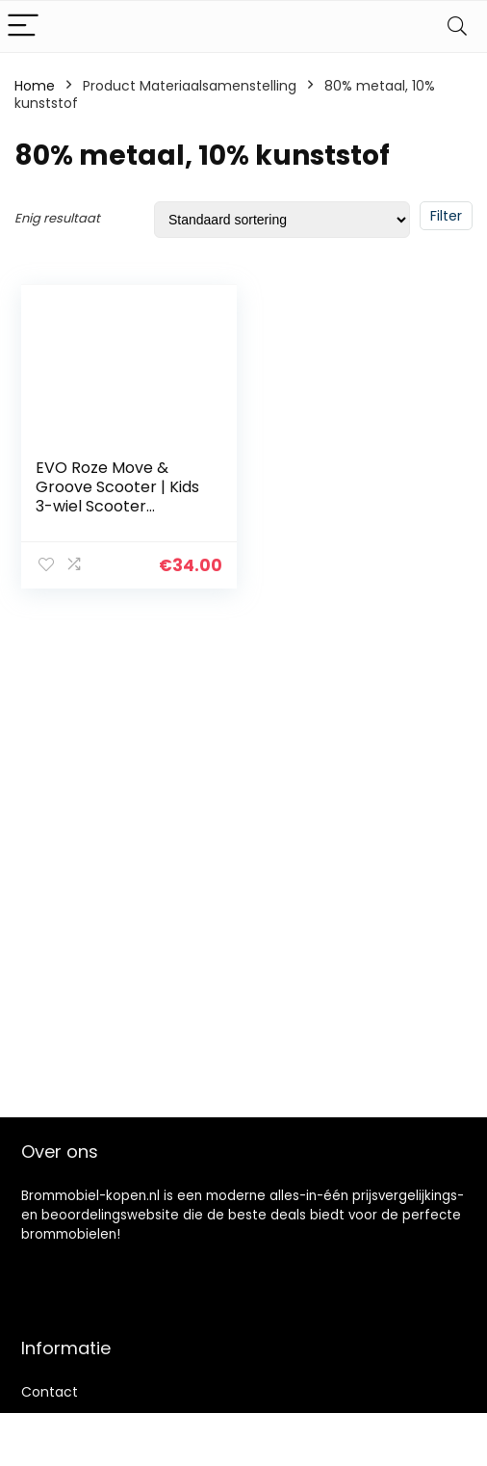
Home (34, 85)
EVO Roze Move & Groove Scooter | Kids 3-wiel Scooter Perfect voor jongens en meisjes (117, 506)
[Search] (457, 26)
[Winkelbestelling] (282, 219)
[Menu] (23, 26)
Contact (49, 1391)
